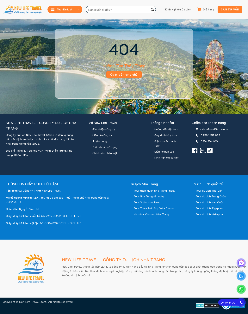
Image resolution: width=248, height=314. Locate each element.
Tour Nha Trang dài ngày (149, 196)
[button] (64, 9)
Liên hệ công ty (102, 135)
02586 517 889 (210, 135)
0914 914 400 (209, 141)
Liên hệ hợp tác (164, 151)
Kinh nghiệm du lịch (166, 157)
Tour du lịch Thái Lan (209, 190)
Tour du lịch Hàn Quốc (210, 202)
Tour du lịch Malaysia (209, 214)
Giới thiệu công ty (103, 129)
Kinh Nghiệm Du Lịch (178, 9)
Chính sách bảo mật (104, 153)
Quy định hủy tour (165, 135)
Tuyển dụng (99, 141)
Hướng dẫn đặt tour (166, 129)
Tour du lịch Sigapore (209, 208)
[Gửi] (152, 9)
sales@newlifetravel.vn (214, 129)
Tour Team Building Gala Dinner (154, 208)
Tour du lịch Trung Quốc (211, 196)
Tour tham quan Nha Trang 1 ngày (154, 190)
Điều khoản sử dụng (104, 147)
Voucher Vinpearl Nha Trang (151, 214)
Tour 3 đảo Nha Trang (147, 202)
